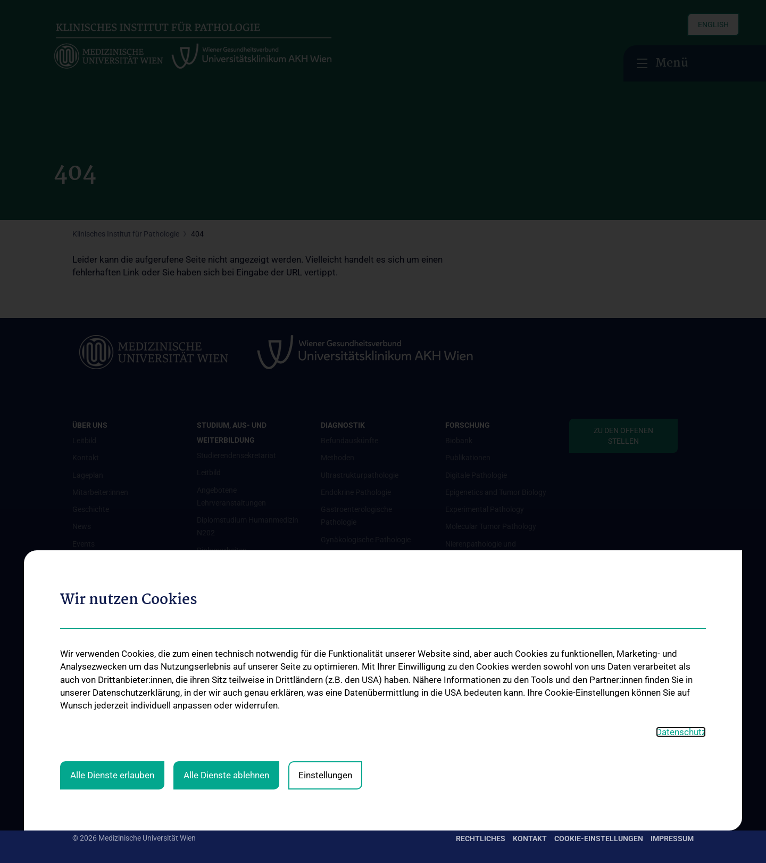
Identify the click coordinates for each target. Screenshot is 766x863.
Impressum (672, 838)
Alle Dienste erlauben (112, 556)
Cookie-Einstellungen (598, 838)
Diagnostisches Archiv (357, 772)
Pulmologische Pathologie (363, 737)
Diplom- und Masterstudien (241, 619)
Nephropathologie (350, 642)
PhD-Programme (224, 636)
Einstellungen (325, 556)
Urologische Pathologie (359, 754)
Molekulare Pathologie (357, 625)
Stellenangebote (223, 683)
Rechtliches (480, 838)
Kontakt (530, 838)
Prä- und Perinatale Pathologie (371, 720)
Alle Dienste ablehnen (226, 556)
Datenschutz (681, 513)
